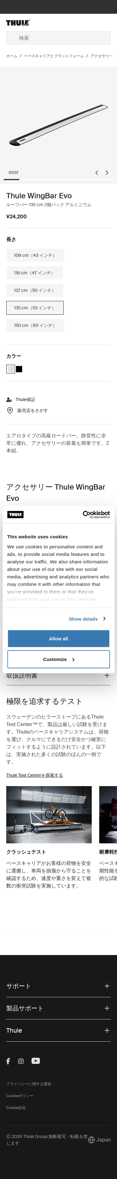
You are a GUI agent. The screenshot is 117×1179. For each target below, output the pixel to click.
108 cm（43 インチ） (35, 255)
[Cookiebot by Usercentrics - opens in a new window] (83, 515)
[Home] (23, 22)
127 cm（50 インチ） (35, 290)
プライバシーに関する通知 (28, 1083)
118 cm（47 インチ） (34, 273)
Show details (83, 618)
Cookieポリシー (19, 1095)
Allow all (58, 638)
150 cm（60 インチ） (35, 325)
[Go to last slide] (96, 172)
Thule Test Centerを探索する (34, 775)
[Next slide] (107, 172)
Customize (58, 659)
